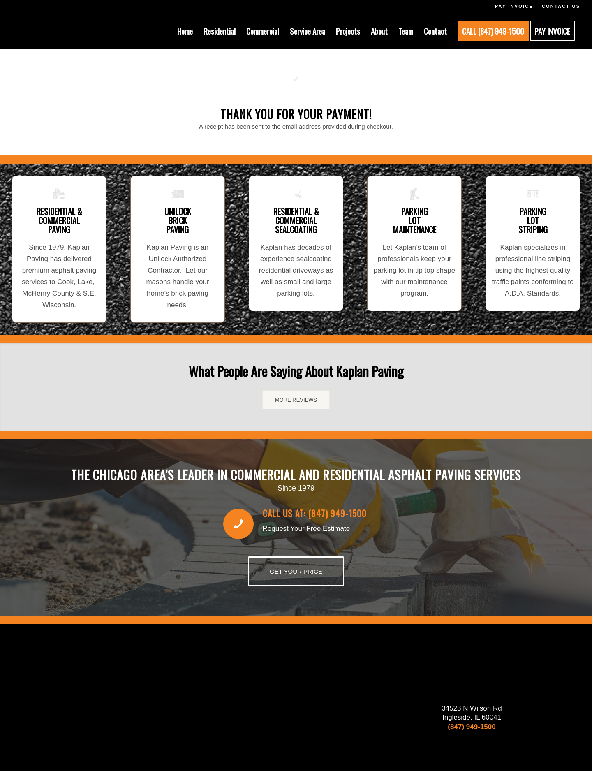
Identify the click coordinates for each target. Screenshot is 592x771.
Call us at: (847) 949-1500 (315, 513)
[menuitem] (185, 31)
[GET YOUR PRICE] (296, 571)
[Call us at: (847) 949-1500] (238, 524)
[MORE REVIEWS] (296, 399)
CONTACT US (561, 6)
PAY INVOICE (514, 6)
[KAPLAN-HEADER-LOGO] (66, 31)
